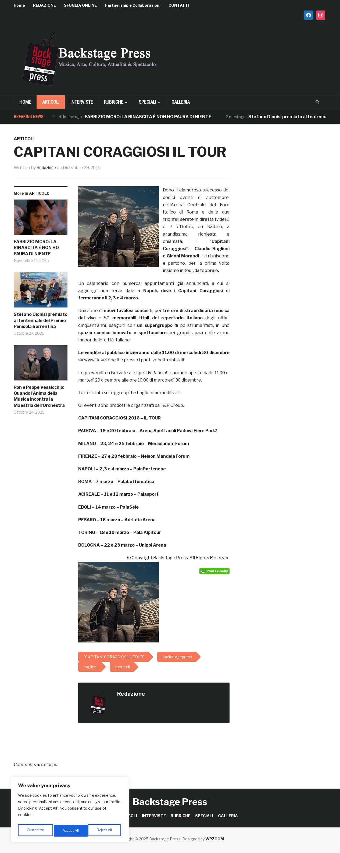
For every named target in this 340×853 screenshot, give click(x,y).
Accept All (105, 830)
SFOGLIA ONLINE (80, 5)
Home (19, 5)
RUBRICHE (113, 102)
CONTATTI (179, 5)
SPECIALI (147, 102)
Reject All (70, 830)
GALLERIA (180, 102)
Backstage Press (170, 801)
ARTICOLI (50, 102)
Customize (35, 830)
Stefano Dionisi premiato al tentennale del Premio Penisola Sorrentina (40, 320)
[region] (70, 810)
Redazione (47, 167)
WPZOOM (214, 839)
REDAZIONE (44, 5)
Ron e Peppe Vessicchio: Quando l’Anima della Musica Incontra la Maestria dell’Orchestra (39, 396)
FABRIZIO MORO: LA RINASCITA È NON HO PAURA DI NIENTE (148, 116)
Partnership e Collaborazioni (132, 5)
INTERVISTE (81, 102)
